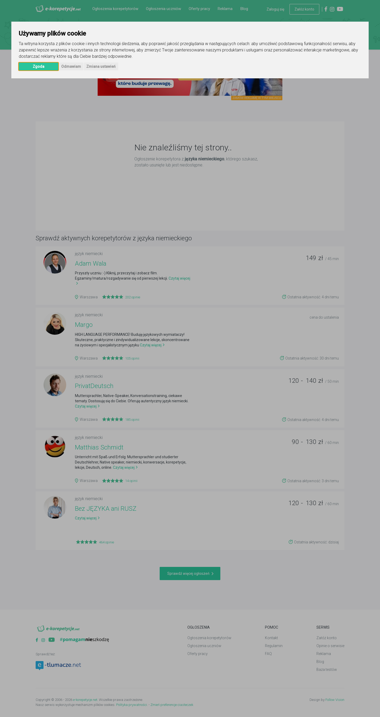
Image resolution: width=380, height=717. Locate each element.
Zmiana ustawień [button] (101, 66)
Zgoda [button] (38, 66)
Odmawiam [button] (71, 66)
